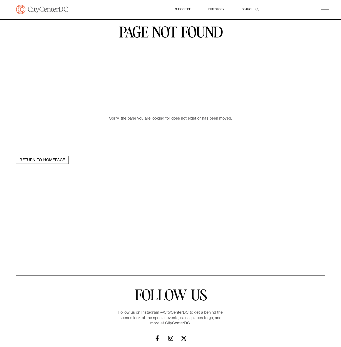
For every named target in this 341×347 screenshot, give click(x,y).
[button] (325, 9)
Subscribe (183, 9)
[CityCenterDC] (42, 9)
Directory (216, 9)
